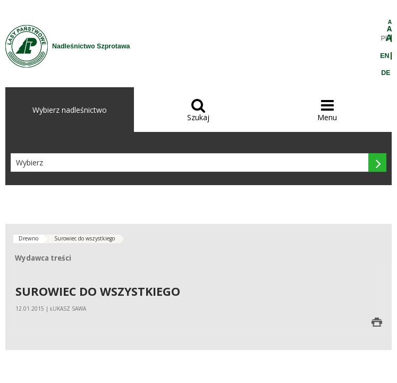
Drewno (28, 238)
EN (384, 56)
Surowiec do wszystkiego (84, 238)
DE (385, 73)
